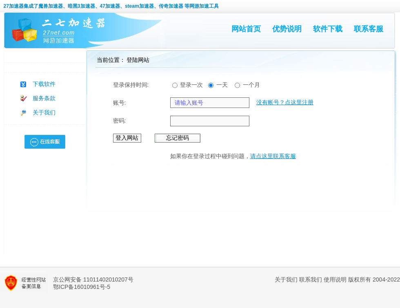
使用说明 (335, 279)
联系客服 (368, 29)
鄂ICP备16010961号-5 (81, 287)
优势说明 (287, 29)
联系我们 (310, 279)
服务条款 (44, 98)
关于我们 (44, 112)
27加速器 (14, 6)
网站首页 (246, 29)
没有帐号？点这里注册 (284, 102)
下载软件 (44, 84)
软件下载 (327, 29)
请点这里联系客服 (273, 156)
